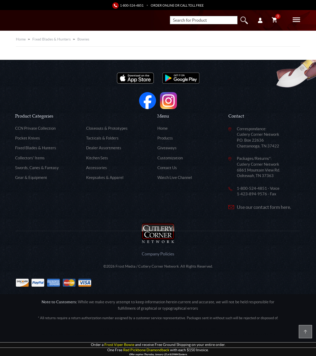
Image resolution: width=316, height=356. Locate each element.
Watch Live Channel (174, 177)
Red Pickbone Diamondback (146, 350)
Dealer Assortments (103, 148)
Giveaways (167, 148)
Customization (170, 158)
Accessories (96, 167)
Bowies (83, 39)
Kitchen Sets (97, 158)
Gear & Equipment (31, 177)
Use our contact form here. (264, 207)
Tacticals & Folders (102, 138)
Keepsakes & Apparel (104, 177)
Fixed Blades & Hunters (51, 39)
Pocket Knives (27, 138)
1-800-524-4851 (132, 5)
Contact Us (167, 167)
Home (21, 39)
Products (165, 138)
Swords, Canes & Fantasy (37, 167)
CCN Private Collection (35, 128)
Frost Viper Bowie (119, 345)
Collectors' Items (30, 158)
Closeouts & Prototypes (107, 128)
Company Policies (158, 253)
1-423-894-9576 (252, 194)
